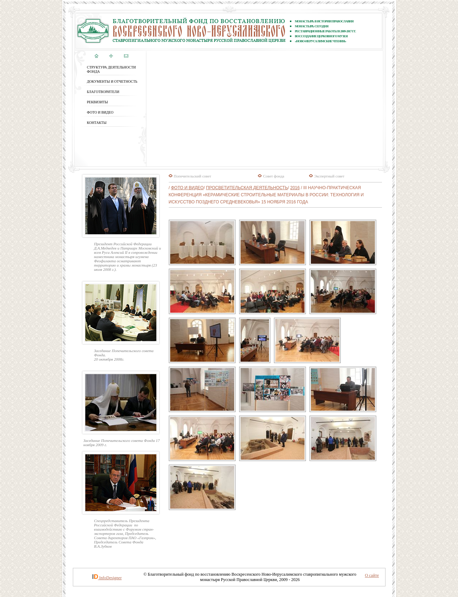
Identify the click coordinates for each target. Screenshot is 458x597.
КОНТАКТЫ (97, 123)
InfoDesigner (110, 577)
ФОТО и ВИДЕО (100, 112)
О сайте (372, 575)
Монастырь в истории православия (324, 21)
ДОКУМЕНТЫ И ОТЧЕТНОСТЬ (112, 81)
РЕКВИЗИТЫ (97, 102)
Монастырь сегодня (311, 26)
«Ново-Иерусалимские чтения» (320, 41)
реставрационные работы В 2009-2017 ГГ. (325, 31)
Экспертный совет (329, 176)
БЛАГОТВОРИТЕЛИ (103, 92)
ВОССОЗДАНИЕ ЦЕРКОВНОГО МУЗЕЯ (321, 36)
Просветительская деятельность (247, 187)
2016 (295, 187)
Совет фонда (273, 176)
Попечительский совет (192, 176)
